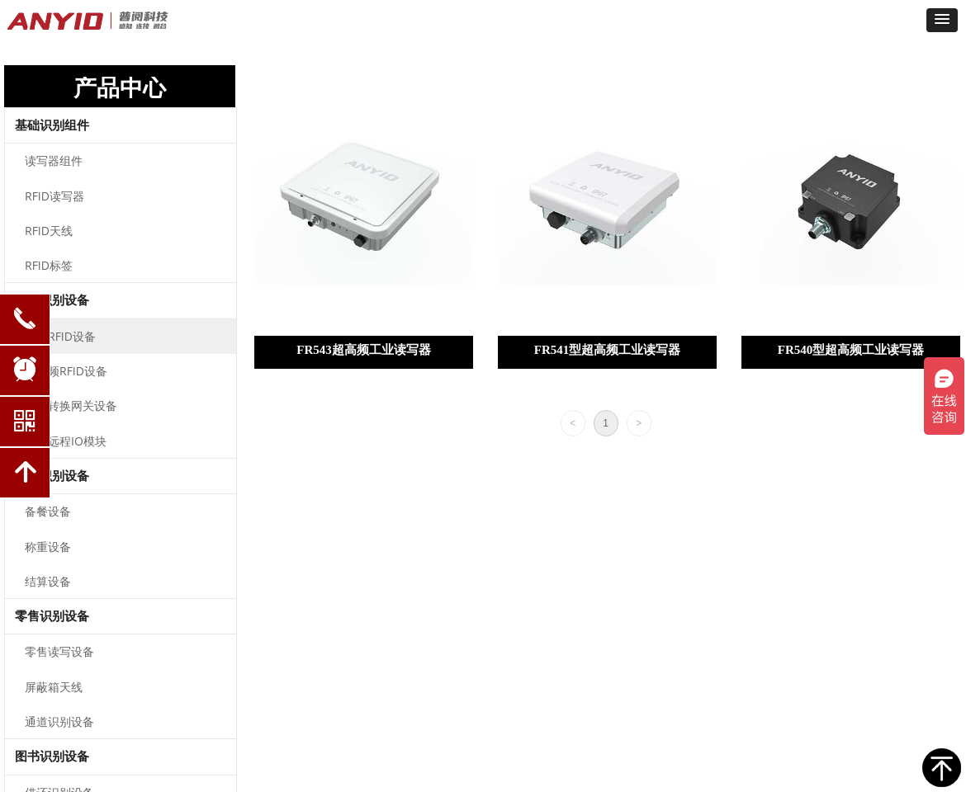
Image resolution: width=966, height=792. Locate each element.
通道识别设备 (59, 721)
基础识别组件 (52, 125)
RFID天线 (49, 230)
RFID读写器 (54, 196)
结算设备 (48, 581)
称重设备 (48, 546)
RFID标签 (49, 265)
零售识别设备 (52, 616)
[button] (942, 20)
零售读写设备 (59, 651)
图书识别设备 (52, 756)
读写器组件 (54, 160)
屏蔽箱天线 (54, 687)
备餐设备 (48, 511)
